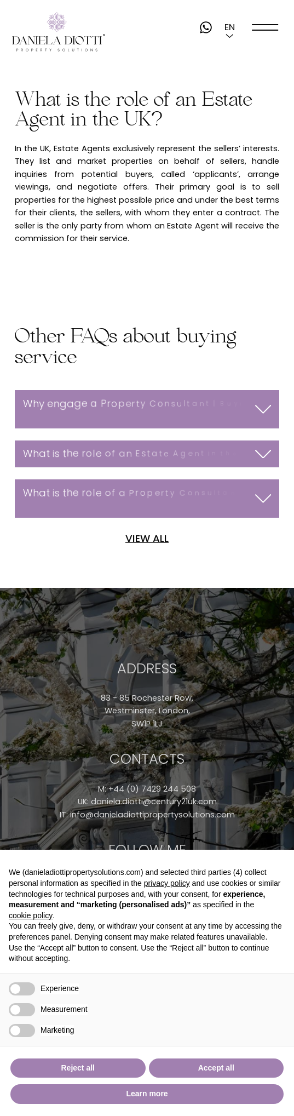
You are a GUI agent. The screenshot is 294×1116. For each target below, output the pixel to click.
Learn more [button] (147, 1093)
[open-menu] (265, 27)
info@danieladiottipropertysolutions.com (152, 814)
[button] (230, 27)
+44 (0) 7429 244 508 (152, 788)
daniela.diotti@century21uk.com (154, 801)
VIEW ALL (147, 538)
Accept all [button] (216, 1067)
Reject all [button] (78, 1067)
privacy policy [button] (167, 883)
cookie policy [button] (31, 915)
